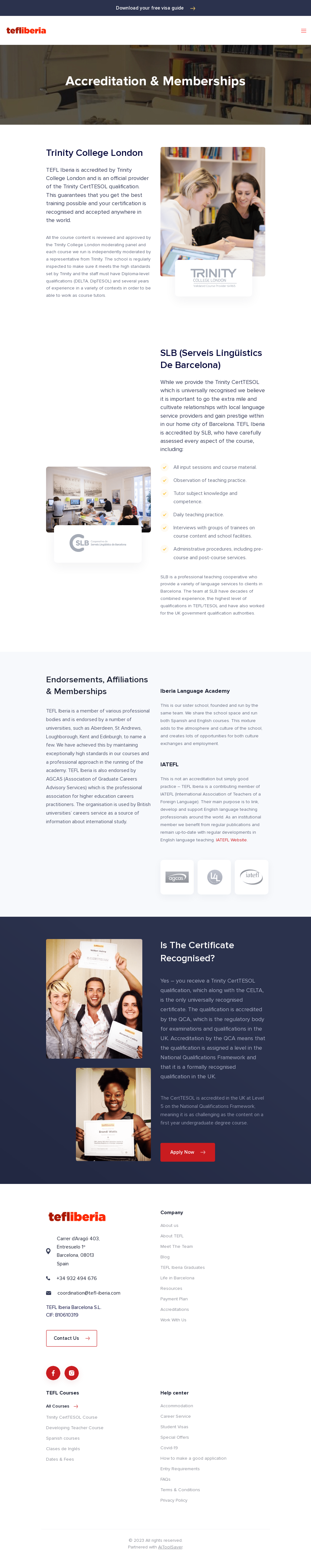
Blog (165, 1257)
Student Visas (174, 1426)
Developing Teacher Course (75, 1427)
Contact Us (72, 1338)
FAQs (165, 1479)
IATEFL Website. (232, 840)
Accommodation (176, 1405)
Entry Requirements (180, 1468)
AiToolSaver (170, 1547)
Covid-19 (169, 1447)
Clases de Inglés (63, 1448)
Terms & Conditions (180, 1489)
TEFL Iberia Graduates (182, 1267)
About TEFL (172, 1236)
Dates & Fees (60, 1459)
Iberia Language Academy (195, 690)
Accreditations (174, 1309)
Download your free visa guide (155, 8)
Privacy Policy (173, 1500)
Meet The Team (176, 1246)
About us (169, 1225)
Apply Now (188, 1152)
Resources (171, 1288)
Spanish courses (63, 1438)
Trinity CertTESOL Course (72, 1417)
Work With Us (173, 1320)
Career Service (175, 1416)
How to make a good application (193, 1458)
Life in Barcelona (177, 1278)
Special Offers (174, 1437)
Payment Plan (174, 1299)
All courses (62, 1406)
